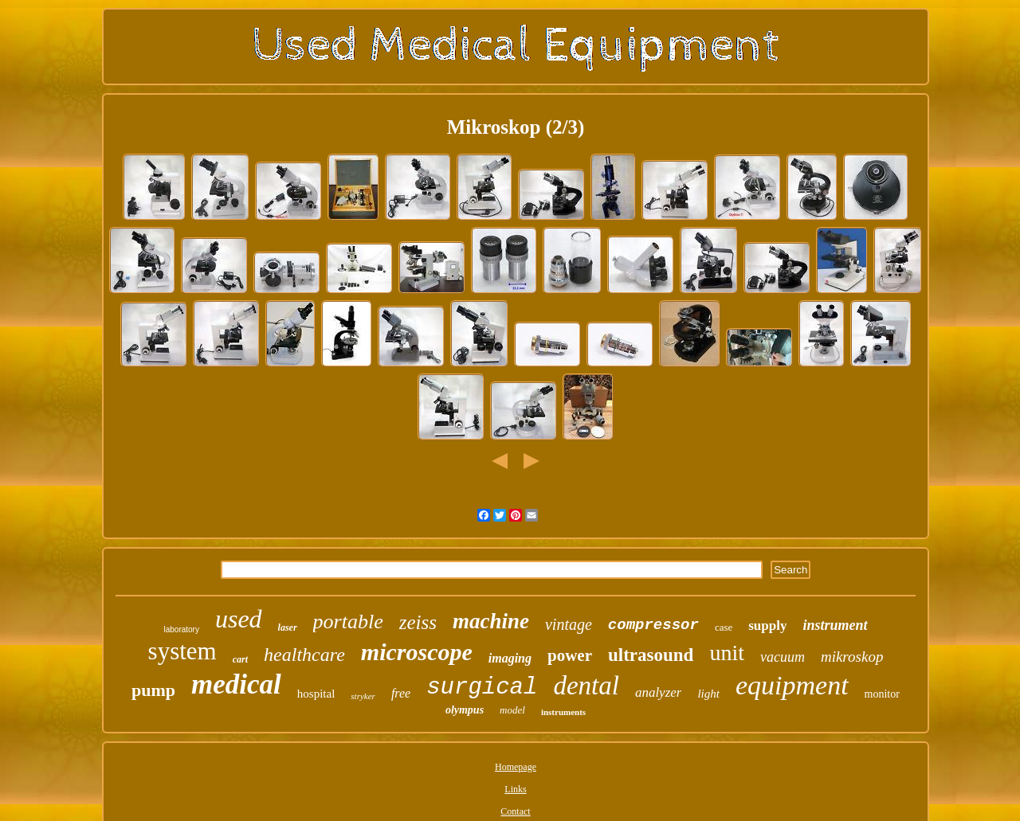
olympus (464, 710)
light (708, 693)
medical (236, 684)
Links (515, 789)
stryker (363, 696)
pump (153, 690)
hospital (316, 693)
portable (348, 621)
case (723, 627)
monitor (882, 694)
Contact (515, 811)
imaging (510, 658)
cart (240, 659)
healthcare (304, 654)
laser (287, 627)
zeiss (418, 622)
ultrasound (650, 655)
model (512, 710)
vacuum (782, 657)
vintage (568, 624)
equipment (792, 685)
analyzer (658, 692)
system (182, 651)
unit (726, 652)
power (569, 655)
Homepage (515, 766)
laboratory (180, 629)
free (400, 693)
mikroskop (852, 656)
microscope (417, 652)
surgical (481, 687)
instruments (563, 712)
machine (491, 621)
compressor (653, 625)
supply (767, 625)
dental (585, 685)
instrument (834, 625)
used (238, 618)
